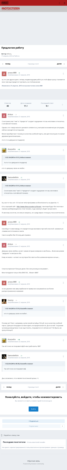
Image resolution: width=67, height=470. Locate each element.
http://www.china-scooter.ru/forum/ (29, 206)
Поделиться (33, 421)
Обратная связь (33, 461)
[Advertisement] (33, 29)
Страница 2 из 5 (33, 64)
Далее (59, 64)
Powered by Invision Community (33, 464)
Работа (16, 56)
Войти (33, 409)
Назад (7, 64)
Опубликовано (19, 75)
